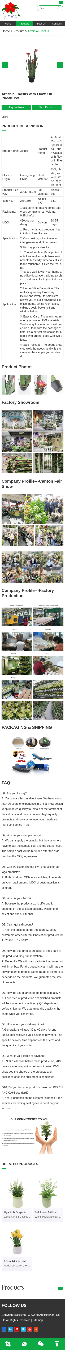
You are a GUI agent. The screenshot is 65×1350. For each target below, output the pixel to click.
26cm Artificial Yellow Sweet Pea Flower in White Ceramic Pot (18, 1261)
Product (19, 31)
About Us (41, 23)
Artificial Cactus (38, 31)
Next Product (47, 107)
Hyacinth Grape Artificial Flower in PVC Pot (18, 1212)
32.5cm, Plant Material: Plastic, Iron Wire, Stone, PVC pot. (17, 1216)
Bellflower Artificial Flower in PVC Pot (49, 1212)
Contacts (57, 23)
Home (8, 23)
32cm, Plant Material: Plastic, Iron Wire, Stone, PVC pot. (48, 1216)
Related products (20, 1164)
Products (24, 23)
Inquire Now (16, 107)
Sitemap (37, 1320)
